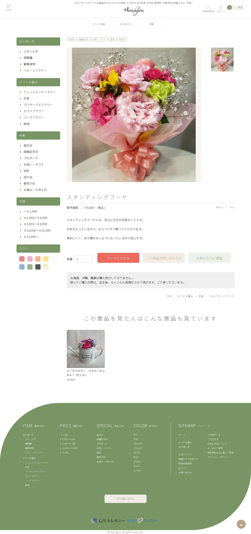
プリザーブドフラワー (38, 105)
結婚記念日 (31, 151)
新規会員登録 (185, 463)
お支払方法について (217, 443)
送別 (27, 170)
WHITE (137, 452)
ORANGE (138, 443)
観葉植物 (29, 64)
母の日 (28, 177)
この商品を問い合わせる (164, 258)
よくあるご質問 (215, 447)
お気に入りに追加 (209, 258)
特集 (151, 23)
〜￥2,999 (30, 211)
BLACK (137, 465)
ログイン (183, 467)
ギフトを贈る (99, 23)
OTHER (137, 470)
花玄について (185, 454)
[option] (134, 115)
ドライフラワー (34, 111)
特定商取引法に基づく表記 (220, 452)
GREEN (137, 461)
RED (136, 434)
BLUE (136, 456)
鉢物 (27, 124)
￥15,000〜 (31, 236)
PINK (136, 439)
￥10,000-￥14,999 (69, 447)
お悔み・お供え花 (35, 190)
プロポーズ (31, 158)
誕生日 (28, 145)
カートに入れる (118, 258)
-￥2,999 (64, 434)
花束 (27, 98)
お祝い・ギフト (34, 164)
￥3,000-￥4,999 (67, 439)
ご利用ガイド (214, 434)
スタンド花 (31, 51)
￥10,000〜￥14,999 (37, 230)
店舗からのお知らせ (188, 458)
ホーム (182, 434)
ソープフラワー (34, 117)
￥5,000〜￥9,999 (35, 224)
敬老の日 (29, 183)
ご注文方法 (212, 439)
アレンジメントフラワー (40, 92)
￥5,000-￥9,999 (67, 443)
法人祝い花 (125, 23)
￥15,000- (64, 452)
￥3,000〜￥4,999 (35, 218)
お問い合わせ (185, 472)
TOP (169, 296)
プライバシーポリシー (218, 456)
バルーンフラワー (35, 70)
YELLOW (138, 447)
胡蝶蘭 (28, 57)
